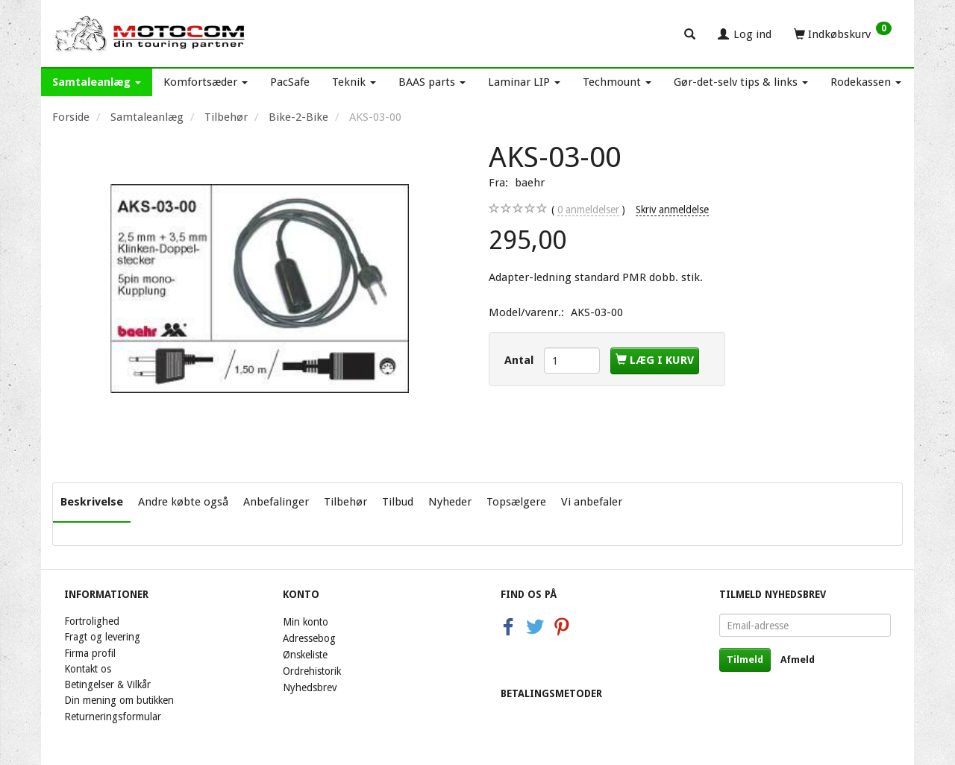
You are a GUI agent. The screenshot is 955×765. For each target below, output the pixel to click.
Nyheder (450, 502)
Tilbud (397, 502)
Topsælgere (516, 502)
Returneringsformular (112, 716)
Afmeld (797, 659)
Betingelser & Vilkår (107, 684)
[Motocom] (150, 33)
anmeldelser (588, 210)
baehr (530, 182)
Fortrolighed (91, 621)
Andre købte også (183, 502)
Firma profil (90, 653)
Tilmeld (745, 659)
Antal (520, 360)
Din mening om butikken (119, 700)
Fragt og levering (102, 637)
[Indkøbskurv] (843, 33)
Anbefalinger (276, 502)
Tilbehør (345, 502)
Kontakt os (87, 669)
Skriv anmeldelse (672, 209)
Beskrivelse (91, 502)
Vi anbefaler (591, 502)
